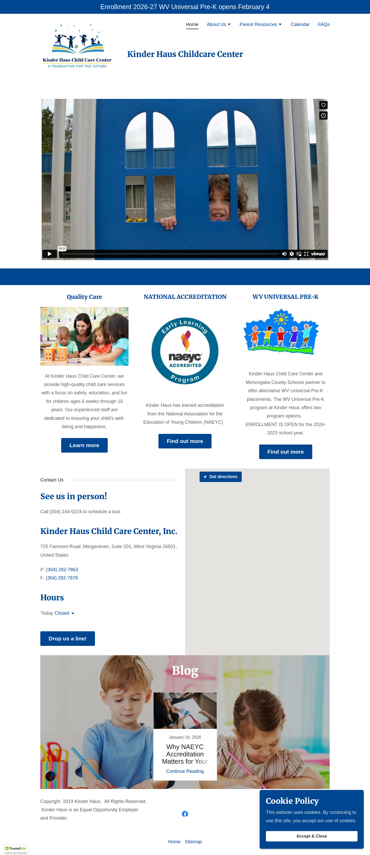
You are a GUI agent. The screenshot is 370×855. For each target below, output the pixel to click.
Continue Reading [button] (185, 771)
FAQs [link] (324, 24)
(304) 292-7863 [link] (62, 569)
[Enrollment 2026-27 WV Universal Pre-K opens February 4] (185, 7)
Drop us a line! (68, 638)
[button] (219, 25)
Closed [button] (62, 613)
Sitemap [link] (193, 841)
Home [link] (192, 24)
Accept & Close (311, 836)
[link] (79, 23)
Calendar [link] (300, 24)
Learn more (84, 445)
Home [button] (174, 841)
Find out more (185, 441)
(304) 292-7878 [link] (62, 578)
